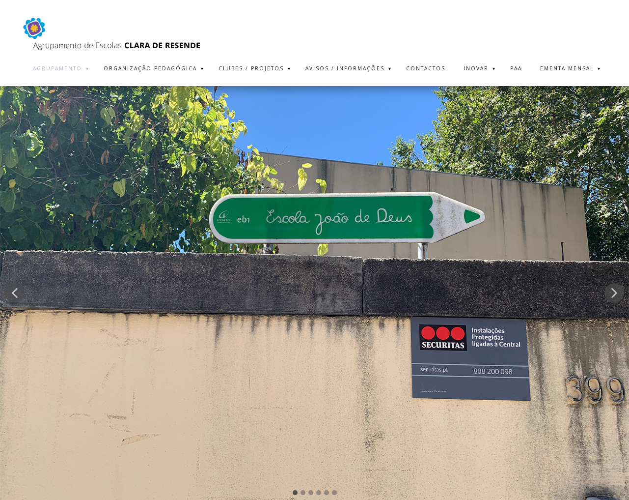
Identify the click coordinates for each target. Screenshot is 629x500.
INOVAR (476, 68)
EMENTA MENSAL (567, 68)
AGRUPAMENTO (57, 68)
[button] (15, 293)
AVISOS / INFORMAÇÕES (344, 68)
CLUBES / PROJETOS (251, 68)
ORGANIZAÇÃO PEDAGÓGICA (150, 68)
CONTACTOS (425, 68)
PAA (516, 68)
